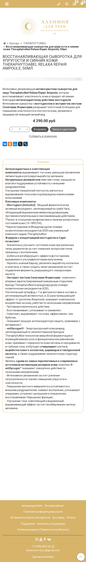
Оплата (70, 517)
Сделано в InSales (43, 557)
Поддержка (28, 523)
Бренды (14, 43)
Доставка (58, 517)
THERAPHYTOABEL (34, 43)
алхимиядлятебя (32, 505)
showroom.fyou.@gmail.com (43, 550)
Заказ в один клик (63, 206)
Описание (43, 238)
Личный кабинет (54, 505)
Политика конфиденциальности (43, 511)
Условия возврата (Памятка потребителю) (43, 529)
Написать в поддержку (51, 523)
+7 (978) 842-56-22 (43, 546)
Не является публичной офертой (30, 517)
